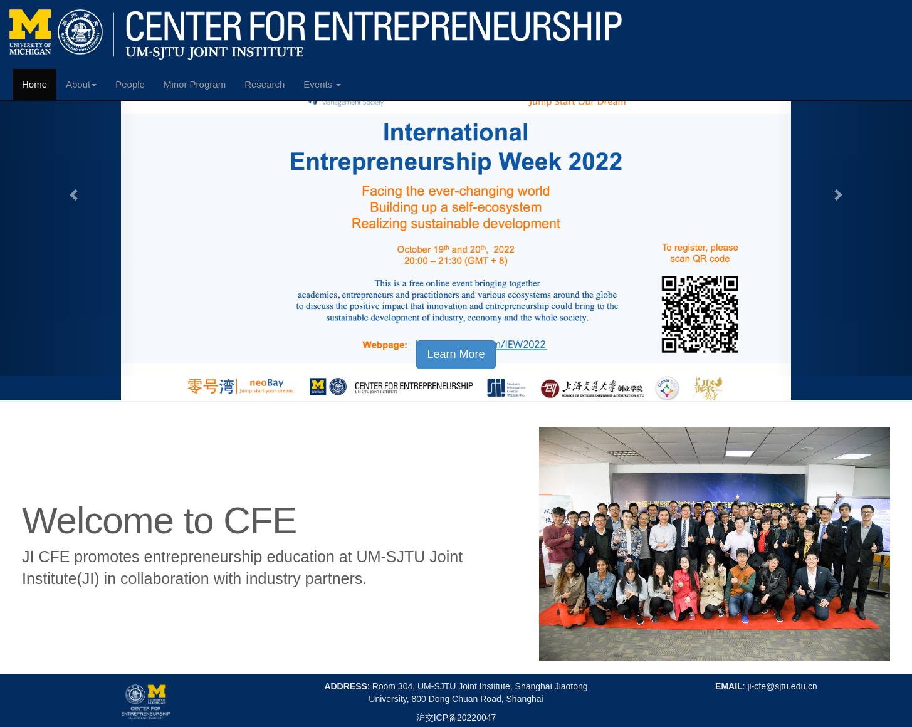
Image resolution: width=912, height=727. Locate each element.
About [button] (81, 84)
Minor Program (195, 84)
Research (264, 84)
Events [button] (322, 84)
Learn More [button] (456, 354)
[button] (68, 188)
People (130, 84)
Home (34, 84)
